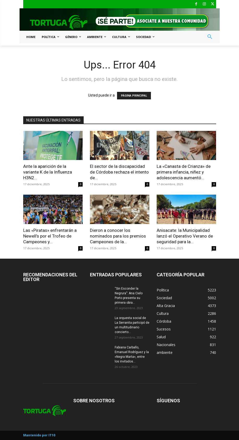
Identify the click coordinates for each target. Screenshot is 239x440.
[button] (210, 37)
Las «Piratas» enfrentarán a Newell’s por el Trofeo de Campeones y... (50, 236)
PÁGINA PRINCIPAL (134, 95)
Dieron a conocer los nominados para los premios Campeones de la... (118, 236)
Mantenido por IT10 (39, 435)
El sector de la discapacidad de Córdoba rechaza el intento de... (119, 172)
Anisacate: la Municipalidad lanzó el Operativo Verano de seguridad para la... (185, 236)
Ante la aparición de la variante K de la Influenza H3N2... (47, 172)
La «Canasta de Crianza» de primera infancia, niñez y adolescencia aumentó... (184, 172)
